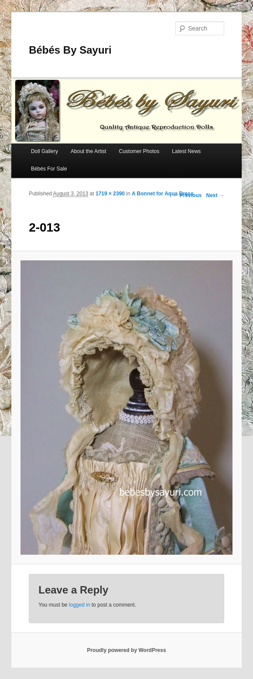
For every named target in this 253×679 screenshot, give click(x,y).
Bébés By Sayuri (70, 50)
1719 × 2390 (110, 194)
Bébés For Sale (49, 169)
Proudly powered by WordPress (126, 650)
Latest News (186, 151)
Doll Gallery (44, 151)
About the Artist (88, 151)
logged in (79, 605)
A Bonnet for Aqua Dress (163, 194)
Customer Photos (139, 151)
